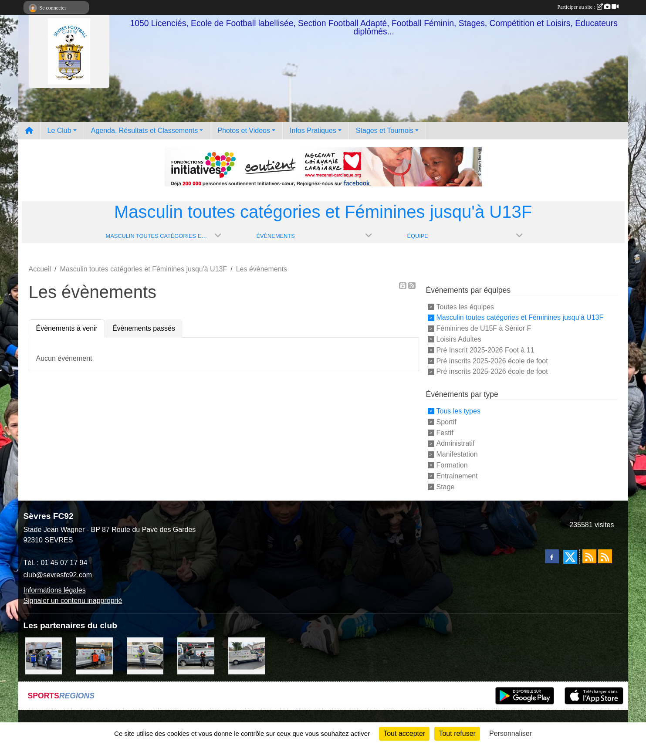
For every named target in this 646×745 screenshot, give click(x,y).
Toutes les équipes (465, 306)
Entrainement (457, 476)
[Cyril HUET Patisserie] (43, 655)
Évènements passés (143, 328)
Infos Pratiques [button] (313, 130)
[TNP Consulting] (145, 655)
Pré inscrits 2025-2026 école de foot (492, 360)
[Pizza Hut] (195, 655)
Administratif (455, 443)
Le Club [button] (59, 130)
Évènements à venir (67, 328)
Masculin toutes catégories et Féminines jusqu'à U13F (520, 317)
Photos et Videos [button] (243, 130)
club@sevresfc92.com (58, 575)
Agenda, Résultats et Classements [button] (144, 130)
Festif (444, 432)
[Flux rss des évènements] (605, 556)
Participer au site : (588, 7)
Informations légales (55, 590)
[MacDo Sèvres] (94, 655)
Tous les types (458, 411)
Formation (452, 465)
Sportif (446, 422)
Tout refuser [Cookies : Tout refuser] (457, 733)
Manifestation (457, 454)
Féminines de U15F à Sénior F (483, 328)
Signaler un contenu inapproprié (73, 600)
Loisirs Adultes (458, 339)
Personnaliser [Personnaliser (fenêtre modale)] (510, 733)
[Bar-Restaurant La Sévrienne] (246, 655)
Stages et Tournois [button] (384, 130)
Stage (445, 486)
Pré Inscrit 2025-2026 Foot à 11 (485, 350)
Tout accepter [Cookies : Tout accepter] (404, 733)
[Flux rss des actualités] (589, 556)
